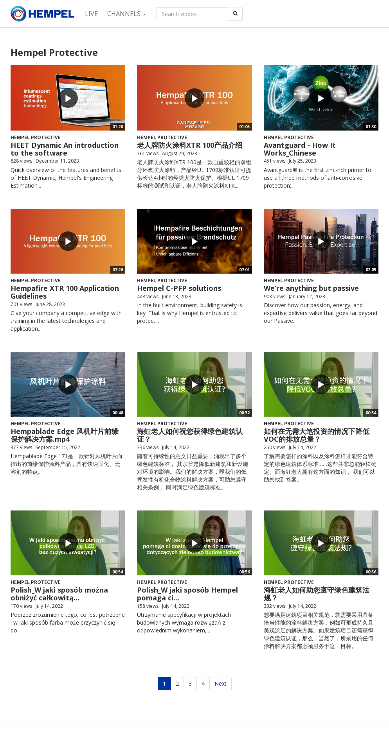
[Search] (235, 13)
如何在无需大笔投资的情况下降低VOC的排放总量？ (316, 435)
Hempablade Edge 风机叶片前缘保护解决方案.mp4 (65, 435)
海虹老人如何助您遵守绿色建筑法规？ (316, 593)
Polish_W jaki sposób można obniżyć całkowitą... (59, 593)
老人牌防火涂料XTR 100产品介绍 (189, 145)
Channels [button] (126, 13)
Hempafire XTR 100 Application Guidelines (65, 292)
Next (220, 683)
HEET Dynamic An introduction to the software (65, 149)
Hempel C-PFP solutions (179, 288)
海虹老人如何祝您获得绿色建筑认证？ (190, 435)
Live (91, 13)
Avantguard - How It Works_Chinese (300, 149)
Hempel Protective (36, 137)
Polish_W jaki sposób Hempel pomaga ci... (187, 593)
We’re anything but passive (311, 288)
